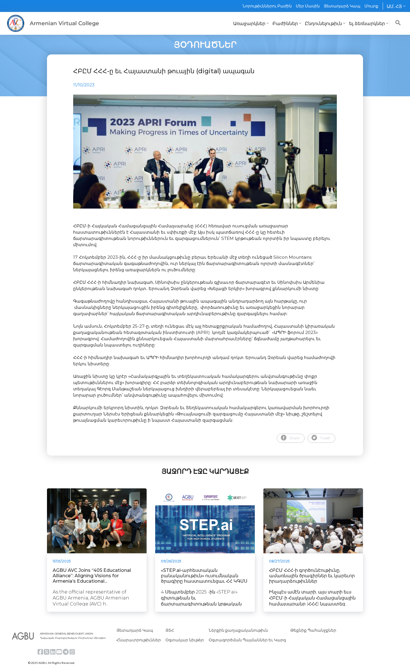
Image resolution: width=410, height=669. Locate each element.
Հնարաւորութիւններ (138, 639)
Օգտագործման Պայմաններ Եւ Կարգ (247, 639)
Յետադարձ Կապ (342, 5)
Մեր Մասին (308, 5)
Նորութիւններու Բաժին (267, 5)
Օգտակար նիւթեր (184, 639)
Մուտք (371, 5)
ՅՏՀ (169, 630)
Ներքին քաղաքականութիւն (238, 630)
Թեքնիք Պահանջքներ (313, 630)
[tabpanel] (205, 152)
